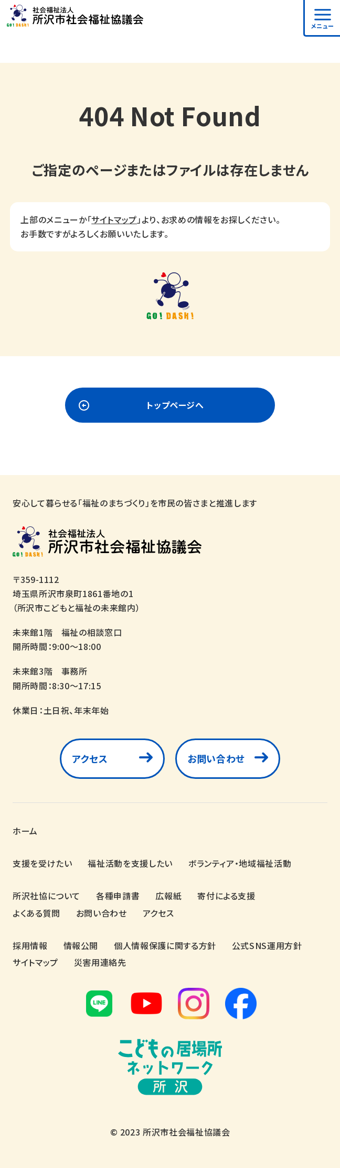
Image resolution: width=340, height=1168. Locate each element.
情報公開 (81, 942)
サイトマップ (114, 219)
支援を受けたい (42, 860)
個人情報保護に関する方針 (165, 942)
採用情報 (30, 942)
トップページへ (175, 405)
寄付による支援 (226, 893)
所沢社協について (46, 893)
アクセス (90, 758)
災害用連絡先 (100, 959)
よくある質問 (36, 909)
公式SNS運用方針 (267, 942)
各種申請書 (118, 893)
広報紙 (168, 893)
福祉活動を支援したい (130, 860)
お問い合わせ (216, 758)
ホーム (25, 828)
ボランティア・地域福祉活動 (239, 860)
